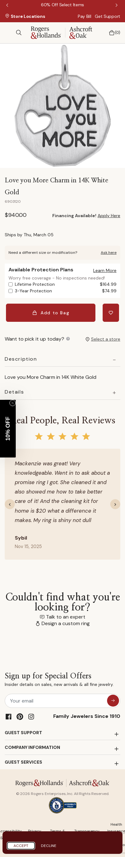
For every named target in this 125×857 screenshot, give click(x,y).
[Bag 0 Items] (113, 32)
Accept (21, 845)
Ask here (108, 252)
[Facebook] (8, 716)
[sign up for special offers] (113, 701)
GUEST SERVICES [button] (23, 762)
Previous (8, 6)
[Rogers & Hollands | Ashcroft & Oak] (61, 32)
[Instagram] (31, 716)
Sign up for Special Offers (59, 680)
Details (14, 392)
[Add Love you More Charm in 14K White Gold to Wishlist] (111, 313)
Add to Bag (51, 313)
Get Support (107, 16)
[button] (104, 270)
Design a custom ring (66, 623)
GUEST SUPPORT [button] (23, 732)
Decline (48, 845)
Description (21, 359)
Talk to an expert (65, 617)
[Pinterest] (20, 716)
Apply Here (109, 215)
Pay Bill (84, 16)
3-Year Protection (65, 291)
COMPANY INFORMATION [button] (32, 747)
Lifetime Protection (65, 284)
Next (117, 6)
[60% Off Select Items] (62, 5)
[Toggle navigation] (8, 32)
